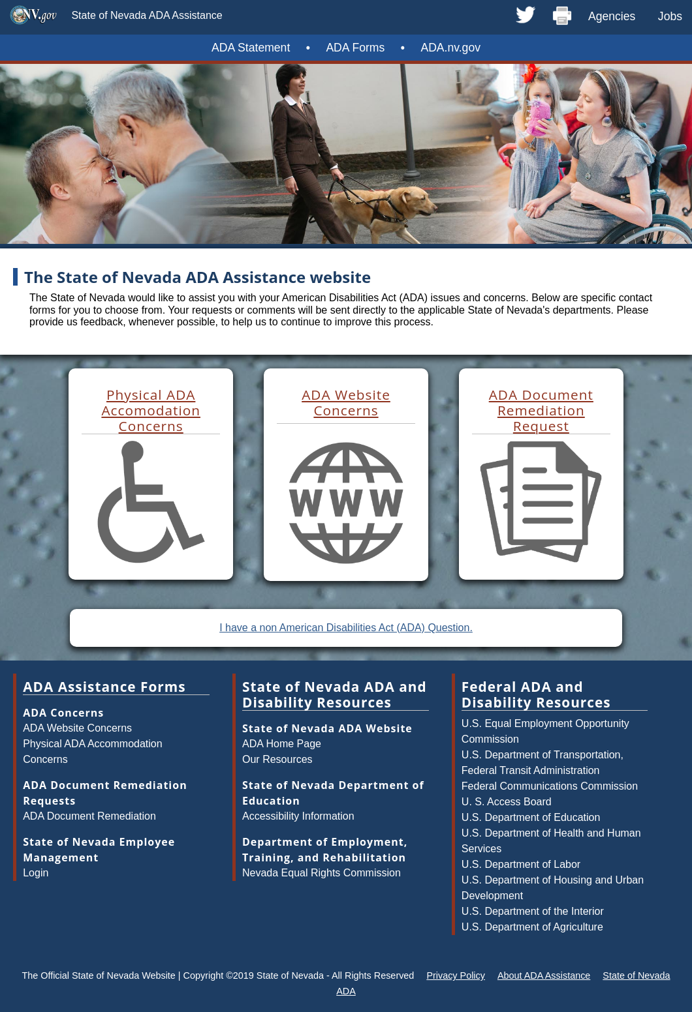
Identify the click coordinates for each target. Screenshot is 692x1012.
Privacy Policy (455, 975)
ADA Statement (251, 47)
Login (35, 872)
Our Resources (277, 759)
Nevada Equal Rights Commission (321, 872)
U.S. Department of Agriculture (532, 926)
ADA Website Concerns (77, 728)
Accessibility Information (298, 816)
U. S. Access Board (507, 801)
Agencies (611, 16)
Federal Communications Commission (550, 786)
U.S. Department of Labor (521, 864)
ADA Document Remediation (89, 816)
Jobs (670, 16)
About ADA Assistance (543, 975)
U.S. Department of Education (531, 817)
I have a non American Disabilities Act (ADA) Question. (346, 627)
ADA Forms (355, 47)
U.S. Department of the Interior (533, 911)
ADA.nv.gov (450, 47)
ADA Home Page (281, 743)
